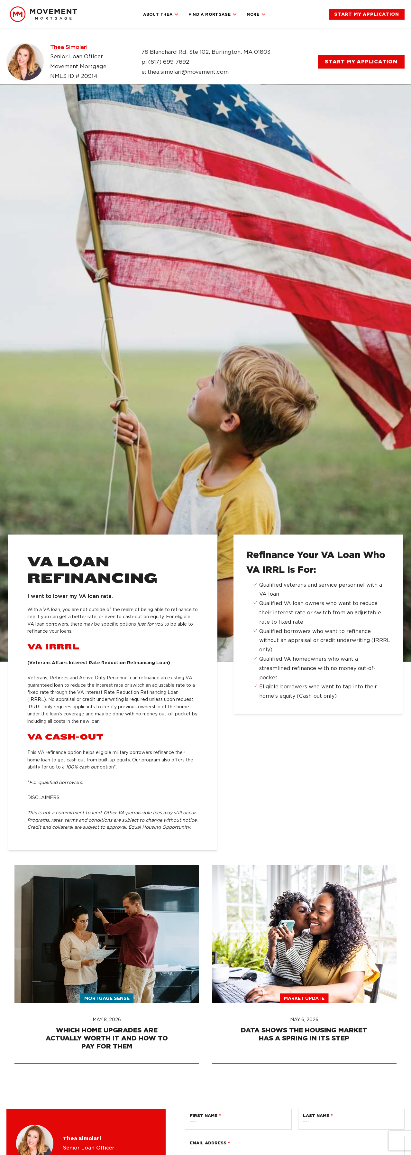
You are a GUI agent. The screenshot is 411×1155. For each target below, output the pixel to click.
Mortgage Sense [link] (107, 998)
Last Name (316, 1115)
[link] (43, 14)
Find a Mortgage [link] (212, 14)
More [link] (256, 14)
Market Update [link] (304, 998)
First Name (203, 1115)
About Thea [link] (161, 14)
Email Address (208, 1143)
